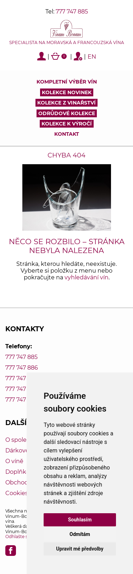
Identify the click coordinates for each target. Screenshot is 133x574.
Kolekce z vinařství (66, 103)
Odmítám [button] (80, 534)
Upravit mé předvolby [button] (79, 549)
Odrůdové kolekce (66, 113)
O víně (14, 461)
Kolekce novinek (67, 92)
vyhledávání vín (87, 277)
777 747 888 (21, 389)
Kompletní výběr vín (67, 82)
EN (92, 56)
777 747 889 (21, 399)
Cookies (16, 493)
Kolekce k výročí (66, 123)
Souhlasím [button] (80, 519)
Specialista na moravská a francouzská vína (66, 43)
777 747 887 (21, 378)
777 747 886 (21, 367)
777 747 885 (72, 11)
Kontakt (66, 134)
